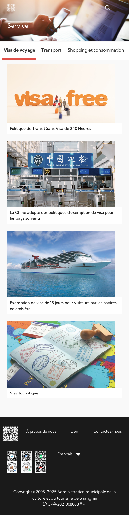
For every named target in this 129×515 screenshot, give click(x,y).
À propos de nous (41, 431)
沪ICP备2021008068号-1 (64, 504)
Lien (74, 431)
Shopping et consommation (96, 50)
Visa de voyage (19, 50)
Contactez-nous (108, 431)
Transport (51, 50)
